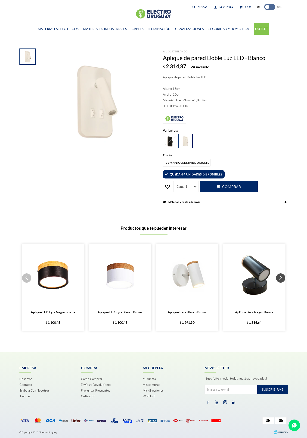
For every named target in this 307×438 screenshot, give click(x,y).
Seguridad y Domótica (228, 29)
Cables (138, 29)
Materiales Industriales (105, 29)
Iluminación (159, 29)
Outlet (261, 29)
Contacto (25, 385)
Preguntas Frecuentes (95, 390)
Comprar (231, 186)
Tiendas (24, 396)
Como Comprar (91, 379)
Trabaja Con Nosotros (34, 390)
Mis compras (151, 385)
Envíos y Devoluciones (96, 385)
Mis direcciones (153, 390)
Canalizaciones (189, 29)
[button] (282, 287)
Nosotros (25, 379)
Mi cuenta (149, 379)
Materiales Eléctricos (58, 29)
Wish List (149, 396)
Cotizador (88, 396)
